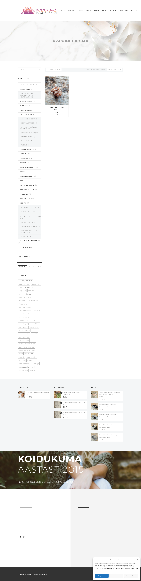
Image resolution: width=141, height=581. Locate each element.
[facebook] (20, 537)
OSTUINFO (71, 10)
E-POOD (80, 10)
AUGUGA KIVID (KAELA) (27, 84)
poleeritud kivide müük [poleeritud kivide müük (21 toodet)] (27, 344)
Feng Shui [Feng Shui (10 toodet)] (22, 291)
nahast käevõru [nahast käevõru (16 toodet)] (24, 334)
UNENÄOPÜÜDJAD (25, 198)
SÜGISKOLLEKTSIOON (26, 176)
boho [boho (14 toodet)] (20, 287)
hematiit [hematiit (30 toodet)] (31, 291)
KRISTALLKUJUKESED (28, 123)
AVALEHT (62, 10)
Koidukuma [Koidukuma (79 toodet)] (23, 304)
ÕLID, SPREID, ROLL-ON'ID (28, 167)
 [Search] (39, 69)
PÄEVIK (104, 10)
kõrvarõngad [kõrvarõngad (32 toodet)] (23, 324)
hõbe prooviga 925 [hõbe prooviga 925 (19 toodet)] (25, 297)
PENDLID (22, 171)
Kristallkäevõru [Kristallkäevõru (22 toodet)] (24, 320)
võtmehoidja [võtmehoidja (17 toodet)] (23, 370)
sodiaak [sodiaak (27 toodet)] (21, 357)
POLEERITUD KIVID (28, 133)
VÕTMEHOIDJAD (25, 247)
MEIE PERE (113, 10)
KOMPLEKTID (24, 153)
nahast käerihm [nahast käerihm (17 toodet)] (24, 330)
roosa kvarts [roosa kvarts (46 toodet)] (29, 354)
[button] (137, 560)
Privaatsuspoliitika (40, 574)
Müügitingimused (25, 574)
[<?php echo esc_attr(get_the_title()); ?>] (57, 115)
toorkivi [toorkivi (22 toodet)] (29, 360)
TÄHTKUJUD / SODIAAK (27, 189)
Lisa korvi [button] (54, 115)
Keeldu (116, 576)
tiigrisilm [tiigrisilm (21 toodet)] (22, 360)
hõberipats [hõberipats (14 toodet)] (22, 301)
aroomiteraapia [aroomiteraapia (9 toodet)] (24, 284)
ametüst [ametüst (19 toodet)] (29, 281)
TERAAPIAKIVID (26, 137)
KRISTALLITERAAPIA (92, 10)
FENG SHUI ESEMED (26, 101)
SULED (22, 180)
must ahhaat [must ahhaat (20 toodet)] (23, 327)
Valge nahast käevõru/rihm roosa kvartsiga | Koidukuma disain (109, 394)
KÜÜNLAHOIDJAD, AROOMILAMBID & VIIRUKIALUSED (27, 95)
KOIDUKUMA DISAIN (26, 149)
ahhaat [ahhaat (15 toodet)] (21, 281)
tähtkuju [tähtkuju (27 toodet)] (36, 364)
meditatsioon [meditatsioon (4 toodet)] (34, 324)
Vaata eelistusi (131, 576)
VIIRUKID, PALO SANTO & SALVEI (30, 241)
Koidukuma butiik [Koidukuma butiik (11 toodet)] (25, 307)
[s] (29, 69)
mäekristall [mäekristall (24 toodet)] (34, 327)
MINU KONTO (124, 10)
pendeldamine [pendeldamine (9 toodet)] (24, 337)
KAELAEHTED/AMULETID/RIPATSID (32, 217)
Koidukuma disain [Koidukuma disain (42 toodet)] (25, 310)
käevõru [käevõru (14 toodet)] (34, 320)
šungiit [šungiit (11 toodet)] (32, 370)
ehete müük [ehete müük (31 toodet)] (29, 287)
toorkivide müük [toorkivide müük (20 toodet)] (24, 364)
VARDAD (24, 145)
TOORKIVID (25, 141)
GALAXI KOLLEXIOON (29, 207)
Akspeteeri (101, 576)
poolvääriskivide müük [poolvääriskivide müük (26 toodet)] (26, 347)
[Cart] (136, 10)
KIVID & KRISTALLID (26, 114)
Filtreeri (22, 266)
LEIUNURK (23, 162)
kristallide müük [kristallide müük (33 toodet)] (24, 314)
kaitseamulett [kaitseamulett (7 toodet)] (33, 301)
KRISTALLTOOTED (25, 158)
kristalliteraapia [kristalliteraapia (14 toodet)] (24, 317)
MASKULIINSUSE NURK (29, 227)
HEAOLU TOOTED (25, 105)
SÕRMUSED (25, 237)
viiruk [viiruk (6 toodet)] (33, 367)
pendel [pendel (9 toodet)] (34, 334)
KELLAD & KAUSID (25, 110)
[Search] (132, 10)
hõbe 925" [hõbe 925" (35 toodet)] (28, 294)
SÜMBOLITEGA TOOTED (27, 185)
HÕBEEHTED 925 (27, 211)
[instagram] (23, 537)
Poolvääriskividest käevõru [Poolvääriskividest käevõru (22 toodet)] (28, 350)
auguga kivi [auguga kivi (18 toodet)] (36, 284)
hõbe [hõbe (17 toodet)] (20, 294)
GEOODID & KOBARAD (29, 119)
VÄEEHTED (23, 203)
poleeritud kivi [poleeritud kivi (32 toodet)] (24, 340)
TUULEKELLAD (24, 194)
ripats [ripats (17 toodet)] (21, 354)
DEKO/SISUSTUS (25, 89)
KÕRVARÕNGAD (27, 223)
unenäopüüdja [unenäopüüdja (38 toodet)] (24, 367)
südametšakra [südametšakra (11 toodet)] (32, 357)
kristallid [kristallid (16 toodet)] (37, 310)
